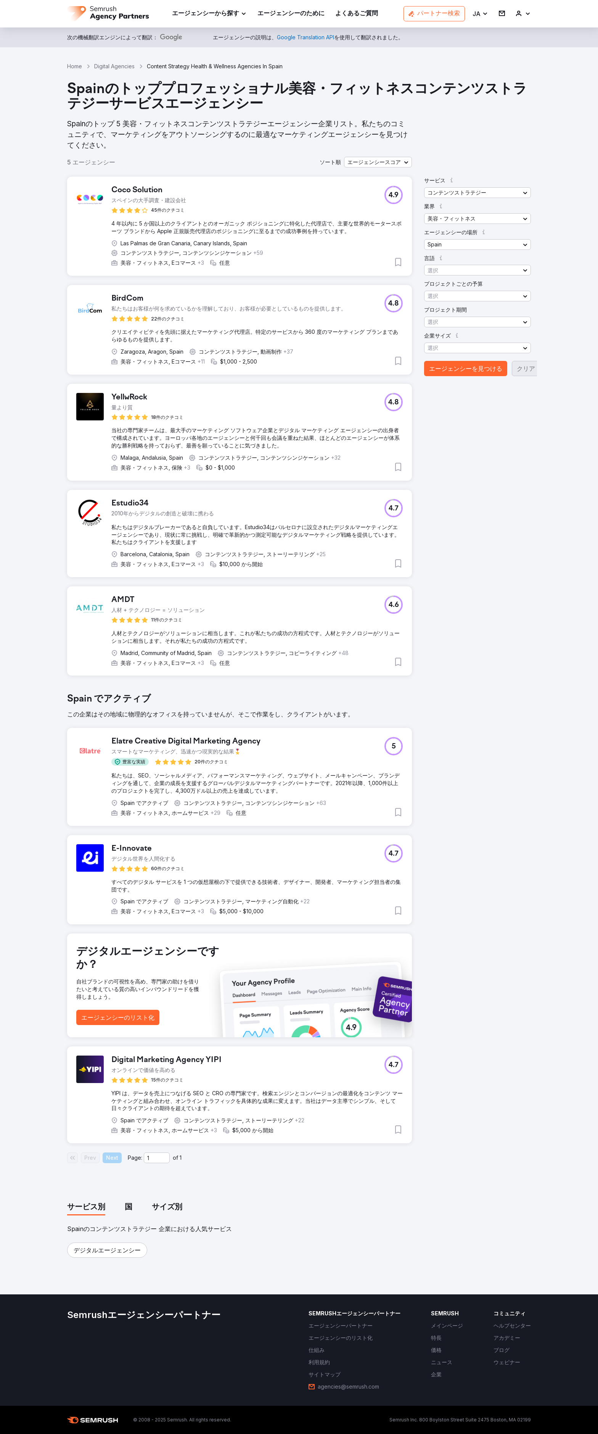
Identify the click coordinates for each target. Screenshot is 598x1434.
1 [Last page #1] (181, 1157)
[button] (480, 14)
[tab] (86, 1207)
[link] (291, 14)
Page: (135, 1157)
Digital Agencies (114, 66)
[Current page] (156, 1158)
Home (74, 66)
